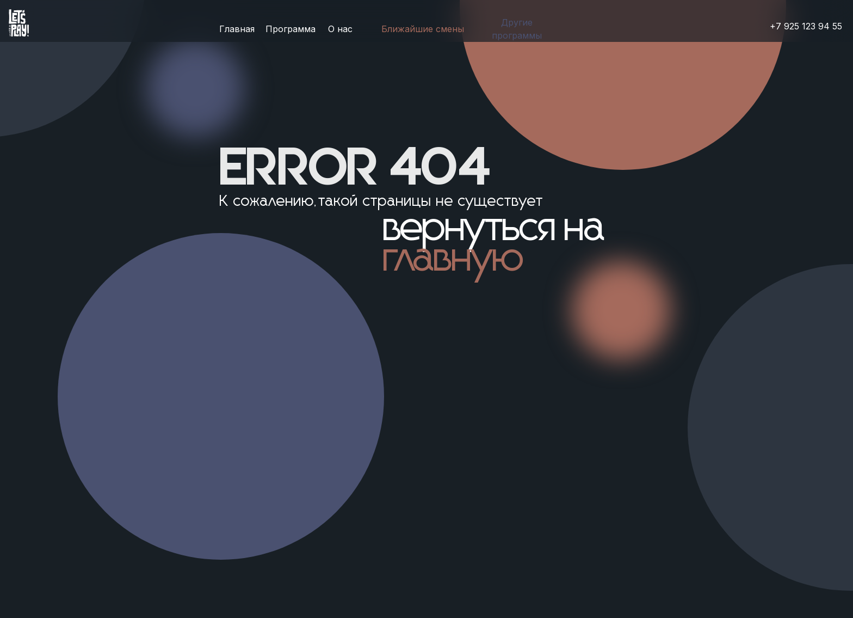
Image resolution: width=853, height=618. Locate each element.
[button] (517, 29)
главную (454, 258)
